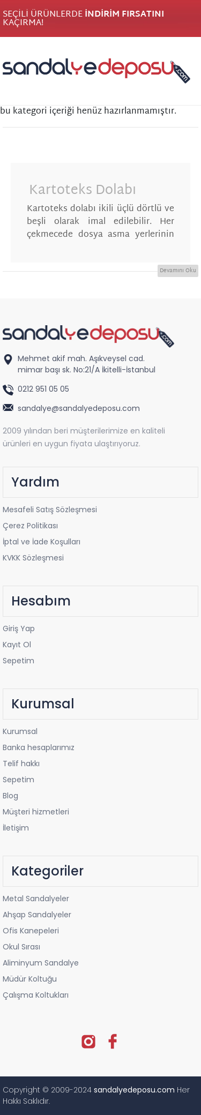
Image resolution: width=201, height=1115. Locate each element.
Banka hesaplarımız (39, 747)
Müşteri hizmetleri (36, 811)
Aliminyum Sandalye (41, 962)
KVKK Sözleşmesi (33, 557)
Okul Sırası (21, 946)
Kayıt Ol (17, 644)
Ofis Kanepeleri (31, 930)
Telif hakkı (21, 763)
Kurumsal (20, 731)
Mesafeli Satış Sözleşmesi (50, 509)
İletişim (16, 827)
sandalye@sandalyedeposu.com (79, 408)
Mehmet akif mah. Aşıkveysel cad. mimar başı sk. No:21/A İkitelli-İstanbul (86, 364)
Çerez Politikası (30, 525)
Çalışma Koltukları (36, 995)
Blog (10, 795)
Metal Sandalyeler (36, 898)
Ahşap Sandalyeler (37, 914)
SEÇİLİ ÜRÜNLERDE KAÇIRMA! (83, 19)
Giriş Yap (19, 628)
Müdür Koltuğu (30, 979)
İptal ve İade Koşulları (41, 541)
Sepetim (18, 660)
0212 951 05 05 (44, 389)
